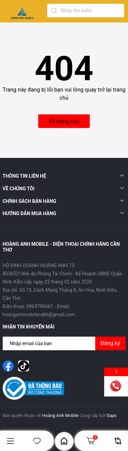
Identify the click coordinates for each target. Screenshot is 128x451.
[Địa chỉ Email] (64, 343)
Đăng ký (110, 343)
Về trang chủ (64, 121)
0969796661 (39, 306)
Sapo (111, 415)
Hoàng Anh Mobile (60, 415)
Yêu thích (37, 441)
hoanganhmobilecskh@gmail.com (39, 314)
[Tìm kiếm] (54, 10)
